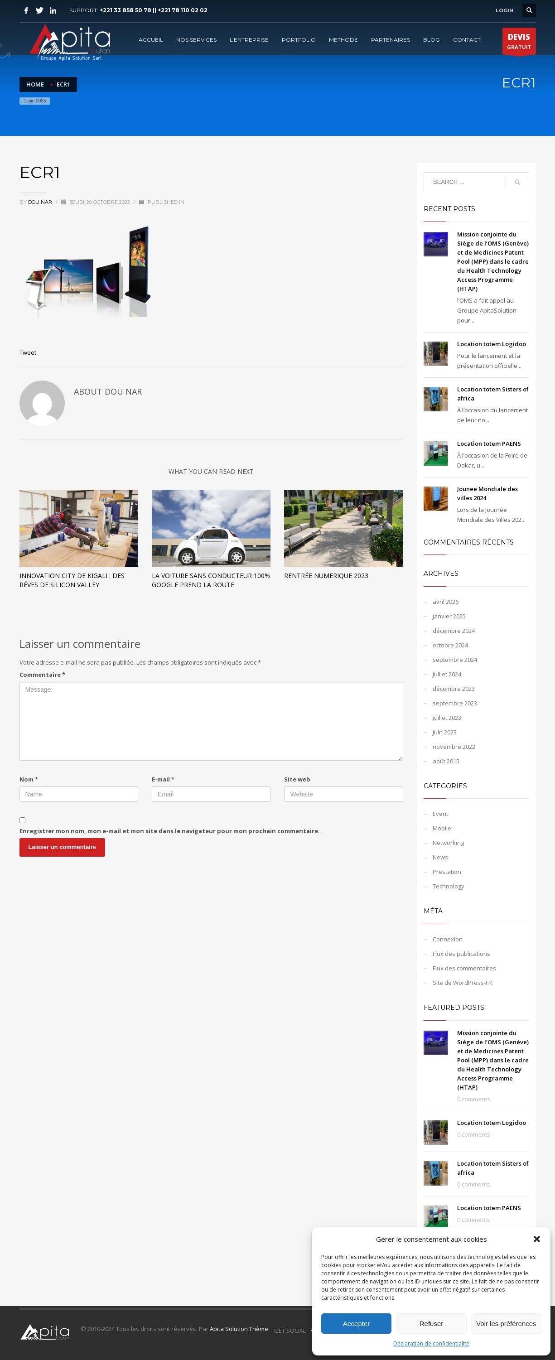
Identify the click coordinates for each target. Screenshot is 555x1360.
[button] (536, 1239)
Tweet (27, 352)
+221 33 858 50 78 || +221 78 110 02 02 (154, 10)
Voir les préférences (506, 1323)
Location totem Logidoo (491, 344)
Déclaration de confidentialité (431, 1343)
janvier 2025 (449, 616)
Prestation (447, 872)
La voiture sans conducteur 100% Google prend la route (211, 580)
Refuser (432, 1323)
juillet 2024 (447, 674)
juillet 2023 (447, 718)
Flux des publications (461, 954)
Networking (448, 843)
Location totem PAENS (489, 443)
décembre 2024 (454, 631)
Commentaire (42, 674)
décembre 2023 (454, 689)
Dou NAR (40, 202)
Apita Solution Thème (239, 1329)
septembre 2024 (455, 660)
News (440, 857)
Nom (28, 779)
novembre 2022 (454, 747)
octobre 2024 (450, 645)
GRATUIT (519, 43)
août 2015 (446, 761)
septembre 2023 (455, 703)
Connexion (448, 939)
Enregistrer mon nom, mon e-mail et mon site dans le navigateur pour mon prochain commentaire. (169, 831)
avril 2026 (445, 602)
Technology (448, 886)
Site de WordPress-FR (462, 983)
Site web (297, 779)
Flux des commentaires (464, 968)
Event (440, 814)
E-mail (163, 779)
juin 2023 (445, 732)
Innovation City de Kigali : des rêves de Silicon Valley (72, 580)
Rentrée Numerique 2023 (326, 575)
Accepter (356, 1323)
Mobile (442, 828)
